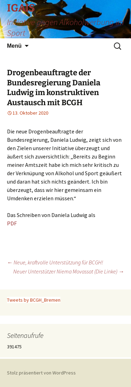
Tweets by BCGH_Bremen (33, 300)
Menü (14, 46)
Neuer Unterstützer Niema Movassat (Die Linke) (68, 271)
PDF (12, 223)
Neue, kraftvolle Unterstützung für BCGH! (55, 262)
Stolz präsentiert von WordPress (41, 373)
